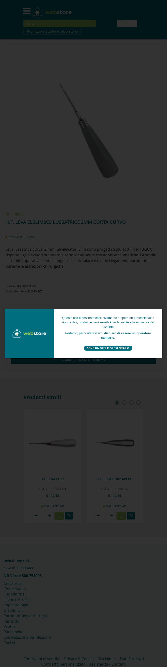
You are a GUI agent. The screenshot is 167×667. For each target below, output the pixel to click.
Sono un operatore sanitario (108, 348)
